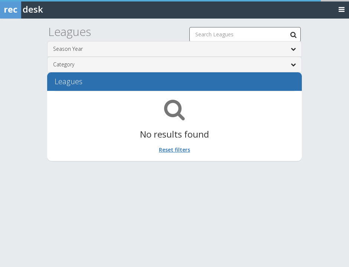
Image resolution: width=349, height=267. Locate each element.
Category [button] (174, 64)
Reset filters (174, 149)
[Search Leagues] (293, 34)
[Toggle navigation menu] (342, 9)
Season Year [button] (174, 49)
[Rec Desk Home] (41, 9)
